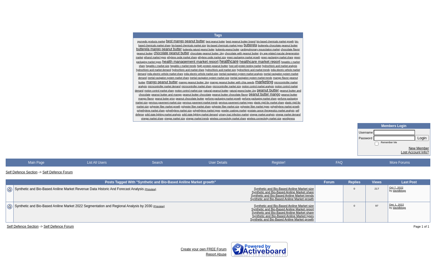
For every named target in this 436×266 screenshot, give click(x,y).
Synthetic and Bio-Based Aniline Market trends (282, 195)
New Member (419, 148)
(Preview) (150, 189)
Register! (278, 163)
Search (157, 163)
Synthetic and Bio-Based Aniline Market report (282, 209)
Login (422, 138)
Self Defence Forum (58, 172)
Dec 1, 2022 (396, 204)
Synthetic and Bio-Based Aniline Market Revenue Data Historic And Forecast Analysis (79, 189)
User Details (218, 163)
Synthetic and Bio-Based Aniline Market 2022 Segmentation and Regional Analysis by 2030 (83, 206)
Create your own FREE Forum (204, 249)
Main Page (36, 163)
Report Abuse (216, 254)
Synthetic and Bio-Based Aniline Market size (284, 188)
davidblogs (399, 190)
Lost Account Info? (415, 152)
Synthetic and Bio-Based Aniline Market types (283, 216)
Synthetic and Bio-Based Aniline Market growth (282, 199)
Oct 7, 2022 (396, 187)
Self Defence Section (21, 172)
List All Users (97, 163)
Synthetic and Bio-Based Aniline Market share (283, 192)
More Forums (400, 163)
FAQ (339, 163)
